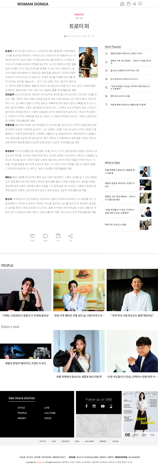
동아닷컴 (72, 457)
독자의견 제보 (46, 457)
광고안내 (30, 457)
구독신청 (22, 457)
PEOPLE (79, 14)
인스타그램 (94, 406)
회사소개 (80, 457)
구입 (152, 434)
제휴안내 (103, 457)
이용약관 (110, 457)
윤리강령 (37, 457)
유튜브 (103, 406)
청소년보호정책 (134, 457)
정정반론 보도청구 (59, 457)
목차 (136, 434)
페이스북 (86, 406)
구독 (144, 434)
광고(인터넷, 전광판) (91, 457)
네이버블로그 (111, 406)
